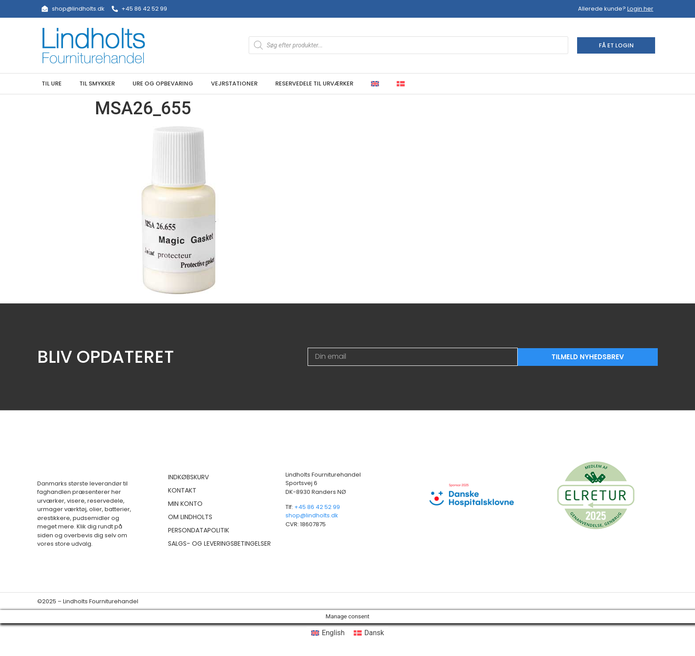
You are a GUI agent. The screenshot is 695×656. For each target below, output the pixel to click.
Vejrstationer (234, 83)
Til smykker (97, 83)
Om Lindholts (190, 516)
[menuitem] (375, 84)
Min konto (185, 503)
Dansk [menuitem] (374, 633)
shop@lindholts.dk (311, 515)
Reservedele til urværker (314, 83)
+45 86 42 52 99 (317, 507)
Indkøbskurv (188, 477)
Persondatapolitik (198, 530)
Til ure (52, 83)
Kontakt (182, 490)
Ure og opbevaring (163, 83)
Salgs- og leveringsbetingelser (219, 543)
